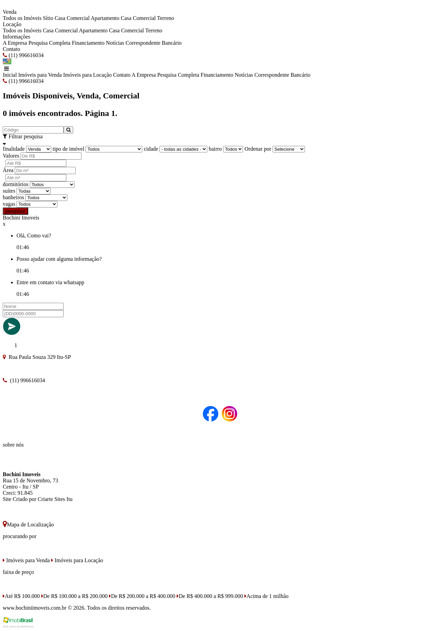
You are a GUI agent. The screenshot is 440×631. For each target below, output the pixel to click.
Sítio (48, 18)
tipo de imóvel (68, 149)
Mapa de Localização (28, 524)
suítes (9, 191)
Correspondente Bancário (153, 43)
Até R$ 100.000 (21, 596)
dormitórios (16, 184)
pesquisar (15, 211)
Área (8, 170)
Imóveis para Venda (40, 75)
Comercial (144, 18)
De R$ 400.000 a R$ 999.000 (210, 596)
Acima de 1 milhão (266, 596)
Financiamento (88, 43)
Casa (126, 18)
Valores (11, 156)
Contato (11, 49)
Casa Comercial (72, 18)
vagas (9, 204)
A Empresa (15, 43)
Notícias (115, 43)
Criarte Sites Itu (55, 499)
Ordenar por (257, 149)
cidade (151, 149)
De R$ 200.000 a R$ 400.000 (142, 596)
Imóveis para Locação (87, 75)
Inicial (10, 75)
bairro (215, 149)
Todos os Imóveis (22, 18)
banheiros (13, 197)
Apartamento (105, 18)
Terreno (165, 18)
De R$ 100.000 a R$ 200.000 (74, 596)
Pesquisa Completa (49, 43)
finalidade (14, 149)
